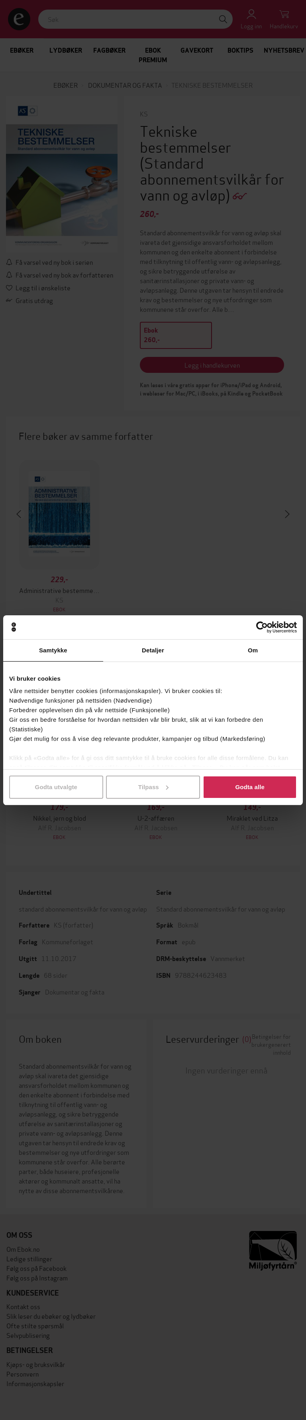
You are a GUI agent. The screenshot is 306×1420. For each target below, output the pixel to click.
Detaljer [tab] (153, 650)
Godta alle (250, 787)
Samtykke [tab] (53, 650)
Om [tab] (253, 650)
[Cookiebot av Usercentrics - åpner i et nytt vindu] (262, 627)
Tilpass (153, 787)
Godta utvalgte (56, 787)
